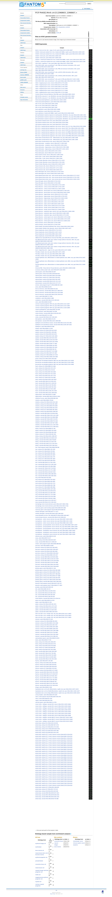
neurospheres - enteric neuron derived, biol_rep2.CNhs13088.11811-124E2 (53, 521)
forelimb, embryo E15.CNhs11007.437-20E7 (46, 353)
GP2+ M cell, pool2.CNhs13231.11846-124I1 (46, 105)
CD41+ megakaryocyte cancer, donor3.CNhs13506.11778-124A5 (51, 86)
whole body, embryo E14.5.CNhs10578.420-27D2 (47, 728)
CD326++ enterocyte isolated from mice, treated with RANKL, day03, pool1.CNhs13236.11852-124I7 (60, 59)
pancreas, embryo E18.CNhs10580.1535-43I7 (46, 555)
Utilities (22, 92)
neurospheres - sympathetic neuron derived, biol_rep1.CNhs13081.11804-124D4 (55, 530)
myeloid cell (38, 881)
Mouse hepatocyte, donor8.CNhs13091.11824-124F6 (48, 235)
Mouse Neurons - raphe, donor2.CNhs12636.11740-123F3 (49, 201)
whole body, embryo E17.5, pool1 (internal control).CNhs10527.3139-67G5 (53, 740)
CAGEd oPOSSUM (24, 82)
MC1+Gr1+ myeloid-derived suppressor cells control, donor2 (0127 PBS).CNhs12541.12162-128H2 (59, 133)
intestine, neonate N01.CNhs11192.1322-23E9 (46, 415)
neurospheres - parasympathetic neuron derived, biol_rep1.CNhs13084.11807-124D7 (56, 524)
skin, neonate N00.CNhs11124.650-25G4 (45, 590)
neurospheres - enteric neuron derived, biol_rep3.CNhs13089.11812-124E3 (53, 523)
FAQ (56, 890)
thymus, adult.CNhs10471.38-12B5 (44, 660)
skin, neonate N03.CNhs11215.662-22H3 (45, 592)
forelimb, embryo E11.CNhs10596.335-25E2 (46, 345)
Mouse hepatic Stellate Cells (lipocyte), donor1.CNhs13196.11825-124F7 (53, 228)
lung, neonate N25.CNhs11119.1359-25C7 (45, 500)
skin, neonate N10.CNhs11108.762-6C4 (45, 596)
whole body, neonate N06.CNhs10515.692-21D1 (47, 796)
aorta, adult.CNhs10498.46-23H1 (43, 286)
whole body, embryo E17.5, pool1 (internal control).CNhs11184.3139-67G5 (53, 777)
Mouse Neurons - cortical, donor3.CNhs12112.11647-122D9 (50, 188)
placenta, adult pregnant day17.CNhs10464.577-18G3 (48, 585)
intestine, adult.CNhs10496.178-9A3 (44, 400)
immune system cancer (79, 843)
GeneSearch (62, 3)
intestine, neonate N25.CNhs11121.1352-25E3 (46, 424)
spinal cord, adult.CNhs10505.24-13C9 (44, 600)
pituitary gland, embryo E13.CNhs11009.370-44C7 (47, 572)
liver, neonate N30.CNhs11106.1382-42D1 (45, 475)
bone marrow (57, 846)
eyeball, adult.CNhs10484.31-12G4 (44, 328)
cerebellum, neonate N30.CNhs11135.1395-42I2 (47, 300)
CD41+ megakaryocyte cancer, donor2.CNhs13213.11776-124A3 (51, 84)
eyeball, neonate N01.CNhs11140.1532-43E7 (46, 339)
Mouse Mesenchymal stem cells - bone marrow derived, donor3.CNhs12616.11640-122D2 (57, 179)
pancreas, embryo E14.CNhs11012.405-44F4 (46, 547)
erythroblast (38, 847)
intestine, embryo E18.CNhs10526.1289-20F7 (46, 411)
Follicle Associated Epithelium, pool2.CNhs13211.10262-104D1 (50, 99)
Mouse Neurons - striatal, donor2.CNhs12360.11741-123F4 (49, 207)
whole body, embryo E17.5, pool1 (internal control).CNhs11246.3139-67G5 (53, 783)
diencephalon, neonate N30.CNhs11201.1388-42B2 (48, 320)
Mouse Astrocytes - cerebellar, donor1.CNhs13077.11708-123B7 (51, 143)
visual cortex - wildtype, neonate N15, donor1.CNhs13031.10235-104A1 (53, 704)
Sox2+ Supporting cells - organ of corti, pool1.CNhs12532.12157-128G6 (53, 250)
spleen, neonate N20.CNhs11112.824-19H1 (46, 609)
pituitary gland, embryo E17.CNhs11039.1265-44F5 (48, 579)
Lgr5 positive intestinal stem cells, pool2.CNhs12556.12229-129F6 (51, 122)
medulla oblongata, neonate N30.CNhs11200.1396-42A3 (49, 513)
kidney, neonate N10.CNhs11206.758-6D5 (45, 439)
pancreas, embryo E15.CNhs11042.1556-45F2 (46, 549)
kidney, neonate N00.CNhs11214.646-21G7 (46, 438)
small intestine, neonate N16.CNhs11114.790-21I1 (47, 598)
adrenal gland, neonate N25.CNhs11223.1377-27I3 (48, 283)
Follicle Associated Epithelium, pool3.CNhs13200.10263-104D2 (50, 101)
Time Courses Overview (25, 35)
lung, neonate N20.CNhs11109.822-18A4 (45, 498)
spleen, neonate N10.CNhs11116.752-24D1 (46, 608)
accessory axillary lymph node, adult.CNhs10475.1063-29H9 (50, 269)
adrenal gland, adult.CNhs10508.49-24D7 (45, 271)
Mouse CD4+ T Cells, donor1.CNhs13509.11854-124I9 (48, 156)
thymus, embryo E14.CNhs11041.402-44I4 (45, 662)
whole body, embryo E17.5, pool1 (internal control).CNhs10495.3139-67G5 (53, 736)
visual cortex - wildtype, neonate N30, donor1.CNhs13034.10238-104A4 (53, 711)
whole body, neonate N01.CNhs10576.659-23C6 (47, 794)
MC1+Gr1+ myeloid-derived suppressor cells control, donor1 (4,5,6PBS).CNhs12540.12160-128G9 (59, 132)
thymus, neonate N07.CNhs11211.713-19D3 (46, 677)
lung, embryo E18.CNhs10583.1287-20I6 (45, 489)
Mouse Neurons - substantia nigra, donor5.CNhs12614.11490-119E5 (52, 213)
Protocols (22, 89)
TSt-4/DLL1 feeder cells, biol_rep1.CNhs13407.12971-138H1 (50, 252)
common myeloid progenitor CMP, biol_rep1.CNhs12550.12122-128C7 (52, 303)
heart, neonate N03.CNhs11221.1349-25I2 (45, 383)
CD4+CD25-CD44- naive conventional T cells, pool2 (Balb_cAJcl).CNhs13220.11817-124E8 (57, 81)
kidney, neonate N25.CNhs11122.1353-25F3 (46, 443)
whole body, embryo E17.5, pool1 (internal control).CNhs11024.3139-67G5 (53, 762)
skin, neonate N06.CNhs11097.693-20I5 (45, 594)
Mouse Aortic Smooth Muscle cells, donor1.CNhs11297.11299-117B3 (52, 141)
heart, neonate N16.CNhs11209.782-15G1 (45, 387)
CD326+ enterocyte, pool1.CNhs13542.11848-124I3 (48, 55)
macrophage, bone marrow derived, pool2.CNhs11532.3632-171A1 (51, 505)
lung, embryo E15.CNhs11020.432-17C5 (45, 483)
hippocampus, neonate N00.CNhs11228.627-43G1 (47, 396)
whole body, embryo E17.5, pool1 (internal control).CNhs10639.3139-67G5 (53, 747)
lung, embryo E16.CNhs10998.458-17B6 (45, 485)
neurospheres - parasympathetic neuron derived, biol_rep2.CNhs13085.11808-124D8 (56, 526)
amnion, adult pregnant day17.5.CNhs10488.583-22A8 (48, 285)
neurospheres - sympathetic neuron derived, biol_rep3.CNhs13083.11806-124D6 (55, 534)
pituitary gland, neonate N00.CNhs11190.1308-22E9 (48, 581)
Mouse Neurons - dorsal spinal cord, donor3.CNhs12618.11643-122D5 (52, 192)
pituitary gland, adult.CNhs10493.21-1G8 (45, 568)
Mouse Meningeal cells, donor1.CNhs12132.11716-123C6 (49, 171)
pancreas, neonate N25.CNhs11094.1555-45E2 (47, 564)
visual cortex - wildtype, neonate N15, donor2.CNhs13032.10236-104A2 (53, 706)
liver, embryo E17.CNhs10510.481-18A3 (45, 458)
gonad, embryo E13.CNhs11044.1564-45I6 (45, 358)
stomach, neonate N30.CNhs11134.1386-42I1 (46, 636)
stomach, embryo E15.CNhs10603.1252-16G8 (46, 623)
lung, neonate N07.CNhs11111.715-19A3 (45, 494)
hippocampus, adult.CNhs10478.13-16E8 (45, 394)
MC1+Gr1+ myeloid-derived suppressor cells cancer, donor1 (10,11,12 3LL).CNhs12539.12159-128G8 (60, 126)
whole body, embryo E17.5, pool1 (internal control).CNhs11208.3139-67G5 (53, 779)
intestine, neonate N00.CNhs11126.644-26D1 (46, 413)
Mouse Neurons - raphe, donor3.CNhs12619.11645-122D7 (49, 203)
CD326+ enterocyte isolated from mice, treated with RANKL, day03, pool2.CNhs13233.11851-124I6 (59, 53)
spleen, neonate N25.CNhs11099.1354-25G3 (46, 611)
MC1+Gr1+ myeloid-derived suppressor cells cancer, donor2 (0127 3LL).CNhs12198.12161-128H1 (59, 128)
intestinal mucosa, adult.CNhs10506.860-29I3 (46, 398)
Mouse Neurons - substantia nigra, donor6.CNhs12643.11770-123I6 (52, 215)
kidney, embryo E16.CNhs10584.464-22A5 (45, 432)
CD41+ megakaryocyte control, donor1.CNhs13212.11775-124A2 (51, 88)
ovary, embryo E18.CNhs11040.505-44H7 (45, 539)
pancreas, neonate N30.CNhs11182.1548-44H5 (47, 566)
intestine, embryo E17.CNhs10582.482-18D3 (46, 409)
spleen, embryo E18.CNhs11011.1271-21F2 (46, 606)
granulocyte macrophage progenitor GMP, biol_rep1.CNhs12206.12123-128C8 (54, 360)
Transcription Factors (25, 30)
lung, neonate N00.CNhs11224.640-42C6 (45, 490)
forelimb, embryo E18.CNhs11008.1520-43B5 (46, 356)
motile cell (38, 874)
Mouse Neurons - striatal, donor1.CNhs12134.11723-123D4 (50, 205)
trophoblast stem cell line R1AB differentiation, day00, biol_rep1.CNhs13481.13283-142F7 (57, 691)
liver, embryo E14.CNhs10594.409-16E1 (45, 453)
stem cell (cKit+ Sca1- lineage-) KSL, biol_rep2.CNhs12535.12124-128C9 (53, 615)
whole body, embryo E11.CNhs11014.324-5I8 (46, 723)
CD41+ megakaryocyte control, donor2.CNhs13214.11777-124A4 (51, 90)
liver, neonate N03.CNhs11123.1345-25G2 (45, 464)
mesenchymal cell (39, 867)
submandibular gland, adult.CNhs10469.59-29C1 (47, 638)
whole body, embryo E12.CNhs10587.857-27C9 (47, 725)
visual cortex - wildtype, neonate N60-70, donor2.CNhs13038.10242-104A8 (53, 719)
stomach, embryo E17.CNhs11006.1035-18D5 (46, 626)
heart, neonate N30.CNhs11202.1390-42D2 (46, 392)
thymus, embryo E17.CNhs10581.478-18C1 (46, 668)
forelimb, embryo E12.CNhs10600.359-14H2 (46, 347)
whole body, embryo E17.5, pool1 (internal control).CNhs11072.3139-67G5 (53, 768)
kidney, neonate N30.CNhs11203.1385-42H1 (46, 445)
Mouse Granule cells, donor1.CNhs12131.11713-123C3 (48, 166)
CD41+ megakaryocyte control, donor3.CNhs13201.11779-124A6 (51, 92)
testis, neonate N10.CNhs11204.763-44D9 (45, 655)
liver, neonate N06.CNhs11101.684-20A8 (45, 466)
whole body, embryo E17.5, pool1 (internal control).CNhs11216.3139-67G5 (53, 781)
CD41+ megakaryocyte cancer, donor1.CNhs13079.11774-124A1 (51, 83)
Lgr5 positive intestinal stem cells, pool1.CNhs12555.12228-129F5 (51, 120)
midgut (56, 844)
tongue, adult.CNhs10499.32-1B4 (43, 687)
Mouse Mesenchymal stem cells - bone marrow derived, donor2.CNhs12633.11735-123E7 (57, 177)
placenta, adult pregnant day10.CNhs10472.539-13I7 (48, 583)
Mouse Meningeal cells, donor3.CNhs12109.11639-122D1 (49, 173)
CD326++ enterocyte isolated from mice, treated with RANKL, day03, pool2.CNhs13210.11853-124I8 (60, 61)
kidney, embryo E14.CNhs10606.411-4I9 (45, 428)
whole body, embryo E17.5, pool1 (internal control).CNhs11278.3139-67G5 (53, 785)
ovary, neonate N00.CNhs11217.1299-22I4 (45, 541)
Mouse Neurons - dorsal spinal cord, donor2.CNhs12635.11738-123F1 (52, 190)
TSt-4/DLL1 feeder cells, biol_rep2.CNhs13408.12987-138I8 (50, 253)
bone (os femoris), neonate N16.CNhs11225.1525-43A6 (49, 292)
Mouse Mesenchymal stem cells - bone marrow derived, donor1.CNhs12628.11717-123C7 (57, 175)
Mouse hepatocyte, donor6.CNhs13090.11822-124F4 (48, 234)
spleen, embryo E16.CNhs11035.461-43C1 (45, 604)
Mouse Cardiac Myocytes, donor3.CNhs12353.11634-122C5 (50, 164)
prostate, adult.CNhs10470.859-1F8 (44, 587)
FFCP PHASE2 (87, 8)
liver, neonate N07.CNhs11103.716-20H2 (45, 468)
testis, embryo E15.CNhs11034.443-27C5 (45, 643)
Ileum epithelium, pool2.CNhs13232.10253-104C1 (47, 111)
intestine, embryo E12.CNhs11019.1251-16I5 (46, 402)
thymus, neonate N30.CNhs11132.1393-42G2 (46, 685)
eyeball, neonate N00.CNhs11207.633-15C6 (46, 337)
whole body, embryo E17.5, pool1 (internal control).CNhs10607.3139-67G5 (53, 743)
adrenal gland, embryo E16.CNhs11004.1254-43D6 (48, 275)
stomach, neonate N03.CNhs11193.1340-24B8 (46, 630)
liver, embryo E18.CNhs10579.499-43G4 (45, 460)
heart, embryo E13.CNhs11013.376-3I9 (45, 370)
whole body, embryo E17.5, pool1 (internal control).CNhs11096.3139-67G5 (53, 772)
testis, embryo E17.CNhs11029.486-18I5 (45, 647)
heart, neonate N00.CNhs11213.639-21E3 (45, 381)
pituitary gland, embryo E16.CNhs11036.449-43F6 (47, 577)
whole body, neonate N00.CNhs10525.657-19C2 (47, 793)
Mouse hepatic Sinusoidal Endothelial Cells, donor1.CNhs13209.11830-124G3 (54, 226)
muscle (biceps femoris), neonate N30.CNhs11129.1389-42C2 (50, 517)
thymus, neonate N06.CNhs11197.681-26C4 (46, 675)
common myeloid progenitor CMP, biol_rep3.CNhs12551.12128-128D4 (52, 307)
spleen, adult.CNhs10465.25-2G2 (43, 602)
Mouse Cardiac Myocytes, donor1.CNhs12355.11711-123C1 (50, 160)
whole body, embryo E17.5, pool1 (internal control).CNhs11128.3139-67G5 (53, 776)
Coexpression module (25, 20)
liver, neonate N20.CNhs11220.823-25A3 (45, 472)
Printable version (24, 97)
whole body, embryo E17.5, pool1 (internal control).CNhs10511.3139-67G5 (53, 738)
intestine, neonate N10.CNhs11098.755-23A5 (46, 421)
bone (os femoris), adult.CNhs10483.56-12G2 (46, 288)
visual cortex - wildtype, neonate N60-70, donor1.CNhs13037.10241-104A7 (53, 717)
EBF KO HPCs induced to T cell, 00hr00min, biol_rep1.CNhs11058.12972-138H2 (54, 96)
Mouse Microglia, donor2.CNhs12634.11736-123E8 (47, 183)
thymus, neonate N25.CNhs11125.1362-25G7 (46, 683)
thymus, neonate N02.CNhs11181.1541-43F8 (46, 672)
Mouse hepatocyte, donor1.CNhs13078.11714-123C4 (48, 230)
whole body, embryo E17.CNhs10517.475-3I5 (46, 789)
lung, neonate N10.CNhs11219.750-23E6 (45, 496)
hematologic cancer (78, 841)
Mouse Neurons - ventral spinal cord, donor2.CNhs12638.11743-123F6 (52, 218)
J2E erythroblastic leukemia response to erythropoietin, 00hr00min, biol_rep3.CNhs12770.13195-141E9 (60, 118)
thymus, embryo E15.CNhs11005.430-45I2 (45, 664)
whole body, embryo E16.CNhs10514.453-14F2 (47, 732)
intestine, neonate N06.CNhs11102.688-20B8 (46, 417)
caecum (56, 843)
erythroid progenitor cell (41, 857)
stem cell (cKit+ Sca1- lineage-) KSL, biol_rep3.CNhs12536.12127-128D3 (53, 617)
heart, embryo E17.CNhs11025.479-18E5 (45, 377)
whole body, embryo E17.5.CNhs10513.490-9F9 (47, 787)
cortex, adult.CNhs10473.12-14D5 (43, 315)
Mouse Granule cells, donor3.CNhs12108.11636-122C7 (48, 169)
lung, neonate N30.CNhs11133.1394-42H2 (45, 502)
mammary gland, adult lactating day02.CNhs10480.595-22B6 (50, 507)
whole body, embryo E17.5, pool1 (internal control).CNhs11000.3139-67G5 (53, 760)
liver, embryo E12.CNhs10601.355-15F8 (45, 449)
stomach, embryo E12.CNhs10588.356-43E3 (46, 621)
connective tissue (58, 841)
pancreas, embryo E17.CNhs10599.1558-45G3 (46, 553)
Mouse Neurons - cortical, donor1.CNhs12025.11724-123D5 (50, 184)
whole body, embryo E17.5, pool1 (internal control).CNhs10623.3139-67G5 (53, 745)
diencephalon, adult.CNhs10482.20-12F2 (45, 319)
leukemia (75, 844)
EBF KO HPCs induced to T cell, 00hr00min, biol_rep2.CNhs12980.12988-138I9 (54, 98)
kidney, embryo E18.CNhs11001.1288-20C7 (46, 436)
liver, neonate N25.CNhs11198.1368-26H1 (45, 473)
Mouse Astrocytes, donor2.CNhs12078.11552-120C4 (48, 150)
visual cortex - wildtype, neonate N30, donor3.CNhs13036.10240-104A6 (53, 715)
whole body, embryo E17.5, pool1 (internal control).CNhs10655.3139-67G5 (53, 749)
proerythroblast (39, 860)
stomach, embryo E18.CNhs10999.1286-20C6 (46, 628)
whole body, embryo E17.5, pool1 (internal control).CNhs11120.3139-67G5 (53, 774)
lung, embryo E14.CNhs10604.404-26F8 (45, 481)
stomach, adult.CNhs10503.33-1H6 (44, 619)
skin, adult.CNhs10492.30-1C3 (42, 589)
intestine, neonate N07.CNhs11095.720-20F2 (46, 419)
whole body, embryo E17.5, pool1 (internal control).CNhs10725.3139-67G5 (53, 751)
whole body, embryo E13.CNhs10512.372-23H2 (47, 726)
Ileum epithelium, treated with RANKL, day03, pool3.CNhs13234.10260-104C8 (54, 113)
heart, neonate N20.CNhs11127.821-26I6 (45, 388)
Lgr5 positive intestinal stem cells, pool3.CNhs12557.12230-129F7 (51, 124)
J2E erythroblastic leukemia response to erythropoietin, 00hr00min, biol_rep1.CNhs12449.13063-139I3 (60, 115)
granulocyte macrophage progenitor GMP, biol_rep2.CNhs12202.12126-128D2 (54, 362)
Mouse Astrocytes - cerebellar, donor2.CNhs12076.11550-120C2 (51, 145)
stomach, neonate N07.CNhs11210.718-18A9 (46, 632)
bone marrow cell (39, 850)
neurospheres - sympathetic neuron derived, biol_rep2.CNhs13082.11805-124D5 (55, 532)
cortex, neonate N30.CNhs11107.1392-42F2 (46, 317)
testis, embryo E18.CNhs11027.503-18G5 (45, 649)
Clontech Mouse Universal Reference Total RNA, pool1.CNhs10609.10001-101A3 (55, 94)
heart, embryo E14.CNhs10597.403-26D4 (45, 371)
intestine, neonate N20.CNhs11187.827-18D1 (46, 422)
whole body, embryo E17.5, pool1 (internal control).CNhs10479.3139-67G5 (53, 734)
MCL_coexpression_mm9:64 (63, 27)
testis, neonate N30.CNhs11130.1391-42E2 (46, 658)
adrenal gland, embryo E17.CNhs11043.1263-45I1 (47, 277)
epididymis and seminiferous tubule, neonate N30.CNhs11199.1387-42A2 (53, 324)
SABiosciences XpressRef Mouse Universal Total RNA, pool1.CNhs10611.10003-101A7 (56, 237)
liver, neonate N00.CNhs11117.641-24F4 (45, 462)
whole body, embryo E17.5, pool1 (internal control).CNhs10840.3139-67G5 (53, 755)
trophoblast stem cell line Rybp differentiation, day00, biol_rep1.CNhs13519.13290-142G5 (57, 692)
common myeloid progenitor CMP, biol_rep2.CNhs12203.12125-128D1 (52, 305)
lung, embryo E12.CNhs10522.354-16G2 (45, 479)
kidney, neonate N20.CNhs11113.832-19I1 (45, 441)
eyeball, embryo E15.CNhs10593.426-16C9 (46, 334)
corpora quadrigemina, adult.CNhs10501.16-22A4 (47, 309)
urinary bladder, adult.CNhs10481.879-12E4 (46, 694)
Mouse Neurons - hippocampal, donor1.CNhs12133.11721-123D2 (51, 194)
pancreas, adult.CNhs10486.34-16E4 (44, 545)
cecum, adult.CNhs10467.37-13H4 (43, 296)
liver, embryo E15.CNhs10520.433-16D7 (45, 455)
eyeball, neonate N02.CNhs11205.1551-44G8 (46, 341)
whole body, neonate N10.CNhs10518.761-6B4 (46, 798)
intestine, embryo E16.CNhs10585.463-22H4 (46, 407)
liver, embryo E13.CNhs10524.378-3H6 (45, 451)
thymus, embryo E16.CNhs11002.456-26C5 (46, 666)
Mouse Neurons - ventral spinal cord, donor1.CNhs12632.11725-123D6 (52, 217)
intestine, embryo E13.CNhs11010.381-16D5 (46, 404)
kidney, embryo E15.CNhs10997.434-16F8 (45, 430)
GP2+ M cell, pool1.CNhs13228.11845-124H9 (46, 103)
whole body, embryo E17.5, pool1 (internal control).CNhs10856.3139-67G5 (53, 757)
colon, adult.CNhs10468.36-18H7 (43, 302)
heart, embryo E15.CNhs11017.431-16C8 (45, 373)
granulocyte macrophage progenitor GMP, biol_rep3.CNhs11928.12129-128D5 (54, 364)
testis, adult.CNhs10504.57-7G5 (43, 640)
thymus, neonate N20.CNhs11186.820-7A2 (46, 681)
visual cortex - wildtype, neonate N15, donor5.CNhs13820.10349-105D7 (53, 709)
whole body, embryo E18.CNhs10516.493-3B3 (46, 791)
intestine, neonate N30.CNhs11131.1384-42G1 (46, 426)
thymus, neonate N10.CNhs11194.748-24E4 (46, 679)
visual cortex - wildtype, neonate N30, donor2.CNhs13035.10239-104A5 (53, 713)
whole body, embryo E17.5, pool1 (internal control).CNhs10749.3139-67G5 (53, 753)
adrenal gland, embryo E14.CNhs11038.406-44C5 (47, 273)
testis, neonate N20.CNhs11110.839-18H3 (45, 657)
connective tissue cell (40, 864)
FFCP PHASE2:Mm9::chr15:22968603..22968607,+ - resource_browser (31, 4)
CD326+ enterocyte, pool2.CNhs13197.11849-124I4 (48, 57)
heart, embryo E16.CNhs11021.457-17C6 (45, 375)
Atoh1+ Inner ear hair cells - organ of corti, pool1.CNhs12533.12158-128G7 (54, 50)
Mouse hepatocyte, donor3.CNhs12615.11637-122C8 (48, 232)
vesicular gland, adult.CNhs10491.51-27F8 (45, 702)
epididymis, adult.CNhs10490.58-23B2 (44, 326)
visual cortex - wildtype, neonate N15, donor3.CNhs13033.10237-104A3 (53, 708)
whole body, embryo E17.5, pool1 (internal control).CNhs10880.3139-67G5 (53, 759)
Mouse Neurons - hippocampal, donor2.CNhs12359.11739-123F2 (51, 196)
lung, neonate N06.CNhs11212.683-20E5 (45, 492)
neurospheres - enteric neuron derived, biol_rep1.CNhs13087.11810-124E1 (53, 519)
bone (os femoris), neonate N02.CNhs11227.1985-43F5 (49, 290)
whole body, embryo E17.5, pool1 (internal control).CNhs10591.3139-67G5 (53, 742)
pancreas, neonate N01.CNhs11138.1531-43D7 (47, 558)
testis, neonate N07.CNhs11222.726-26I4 (45, 653)
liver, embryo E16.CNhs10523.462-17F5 (45, 456)
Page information (24, 99)
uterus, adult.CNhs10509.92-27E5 (43, 698)
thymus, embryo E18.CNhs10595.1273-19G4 (46, 670)
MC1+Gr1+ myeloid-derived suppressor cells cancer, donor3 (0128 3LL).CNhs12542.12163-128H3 (59, 130)
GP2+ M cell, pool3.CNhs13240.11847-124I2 (46, 107)
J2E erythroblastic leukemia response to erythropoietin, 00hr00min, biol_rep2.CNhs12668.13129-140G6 (60, 116)
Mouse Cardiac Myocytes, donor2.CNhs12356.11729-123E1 (50, 162)
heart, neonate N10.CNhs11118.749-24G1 (45, 385)
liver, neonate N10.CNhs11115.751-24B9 (45, 470)
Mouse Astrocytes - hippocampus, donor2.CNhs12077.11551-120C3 (52, 149)
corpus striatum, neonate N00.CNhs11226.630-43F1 (48, 313)
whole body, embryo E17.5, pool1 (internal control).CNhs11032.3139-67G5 (53, 764)
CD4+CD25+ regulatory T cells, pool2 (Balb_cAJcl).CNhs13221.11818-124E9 (54, 63)
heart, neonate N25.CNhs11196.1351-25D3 (46, 390)
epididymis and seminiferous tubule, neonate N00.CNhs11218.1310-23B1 (53, 322)
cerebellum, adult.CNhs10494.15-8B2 (44, 298)
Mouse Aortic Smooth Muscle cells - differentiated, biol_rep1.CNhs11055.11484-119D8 (56, 137)
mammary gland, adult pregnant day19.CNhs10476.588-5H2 (50, 509)
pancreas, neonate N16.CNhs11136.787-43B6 (46, 562)
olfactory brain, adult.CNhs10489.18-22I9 (45, 536)
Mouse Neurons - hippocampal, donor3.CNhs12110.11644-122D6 (51, 198)
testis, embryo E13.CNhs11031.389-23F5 (45, 642)
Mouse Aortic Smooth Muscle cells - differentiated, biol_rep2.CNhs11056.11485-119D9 (56, 139)
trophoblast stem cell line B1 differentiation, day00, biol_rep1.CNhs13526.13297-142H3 (57, 689)
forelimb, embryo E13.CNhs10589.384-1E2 (45, 349)
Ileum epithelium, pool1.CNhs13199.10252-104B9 (47, 109)
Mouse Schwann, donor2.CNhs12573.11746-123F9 (47, 224)
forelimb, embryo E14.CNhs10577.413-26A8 (46, 351)
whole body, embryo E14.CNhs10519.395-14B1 (47, 730)
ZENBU (58, 32)
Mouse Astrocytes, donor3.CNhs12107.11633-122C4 (48, 152)
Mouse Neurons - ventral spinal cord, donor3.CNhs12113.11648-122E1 (52, 220)
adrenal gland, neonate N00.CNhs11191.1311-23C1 (48, 281)
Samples (22, 15)
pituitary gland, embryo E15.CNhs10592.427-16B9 (47, 575)
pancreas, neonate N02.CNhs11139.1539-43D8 (47, 560)
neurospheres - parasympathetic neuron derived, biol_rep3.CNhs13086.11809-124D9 (56, 528)
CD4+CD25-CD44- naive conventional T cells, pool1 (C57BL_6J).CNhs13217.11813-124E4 (57, 79)
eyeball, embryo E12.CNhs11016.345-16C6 (46, 330)
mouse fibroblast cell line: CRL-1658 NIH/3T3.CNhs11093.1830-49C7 (52, 515)
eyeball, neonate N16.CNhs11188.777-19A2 (46, 343)
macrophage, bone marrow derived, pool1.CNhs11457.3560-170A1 (51, 504)
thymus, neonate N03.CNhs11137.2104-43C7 (46, 674)
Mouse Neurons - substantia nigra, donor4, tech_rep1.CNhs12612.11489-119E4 (55, 211)
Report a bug (52, 893)
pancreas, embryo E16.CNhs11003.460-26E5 (46, 551)
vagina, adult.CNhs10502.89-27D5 (43, 700)
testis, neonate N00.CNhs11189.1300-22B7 (46, 651)
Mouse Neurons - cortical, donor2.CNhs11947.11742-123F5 (50, 186)
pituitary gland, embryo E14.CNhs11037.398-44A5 (47, 573)
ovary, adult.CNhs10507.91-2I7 (43, 538)
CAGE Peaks (23, 42)
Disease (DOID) (23, 72)
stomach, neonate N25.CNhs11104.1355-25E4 (46, 634)
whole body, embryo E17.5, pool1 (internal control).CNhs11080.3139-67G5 (53, 770)
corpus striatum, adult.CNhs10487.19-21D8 (46, 311)
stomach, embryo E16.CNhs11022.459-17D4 (46, 624)
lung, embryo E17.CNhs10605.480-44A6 (45, 487)
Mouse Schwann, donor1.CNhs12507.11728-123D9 (48, 222)
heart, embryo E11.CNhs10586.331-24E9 (45, 366)
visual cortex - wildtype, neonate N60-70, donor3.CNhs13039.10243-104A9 (53, 721)
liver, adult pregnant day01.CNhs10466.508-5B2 (47, 447)
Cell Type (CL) (23, 69)
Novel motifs (23, 77)
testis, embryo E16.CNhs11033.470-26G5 (45, 645)
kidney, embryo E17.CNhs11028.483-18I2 (45, 434)
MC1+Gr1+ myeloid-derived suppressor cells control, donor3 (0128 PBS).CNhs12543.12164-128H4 (59, 135)
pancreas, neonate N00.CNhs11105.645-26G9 (46, 557)
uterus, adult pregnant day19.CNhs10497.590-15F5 (48, 696)
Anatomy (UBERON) (24, 74)
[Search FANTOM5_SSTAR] (75, 3)
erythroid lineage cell (40, 843)
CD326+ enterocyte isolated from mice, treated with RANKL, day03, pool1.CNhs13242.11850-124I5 (59, 52)
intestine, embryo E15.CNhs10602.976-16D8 (46, 405)
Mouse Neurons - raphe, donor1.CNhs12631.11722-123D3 (49, 200)
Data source (23, 87)
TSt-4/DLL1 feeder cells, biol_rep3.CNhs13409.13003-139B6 (50, 255)
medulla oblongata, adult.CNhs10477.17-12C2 (46, 511)
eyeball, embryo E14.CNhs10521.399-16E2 (46, 332)
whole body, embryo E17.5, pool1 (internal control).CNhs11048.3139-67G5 (53, 766)
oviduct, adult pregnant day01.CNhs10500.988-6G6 (48, 543)
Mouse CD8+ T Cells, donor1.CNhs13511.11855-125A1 (48, 158)
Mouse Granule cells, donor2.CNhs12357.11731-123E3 (48, 167)
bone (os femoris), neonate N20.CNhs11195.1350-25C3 (49, 294)
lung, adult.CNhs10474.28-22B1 (43, 477)
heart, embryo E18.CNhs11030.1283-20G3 (45, 379)
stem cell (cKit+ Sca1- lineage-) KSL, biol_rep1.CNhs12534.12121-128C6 (53, 613)
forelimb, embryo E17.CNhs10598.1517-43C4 (46, 354)
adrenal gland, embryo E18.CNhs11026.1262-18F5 (47, 279)
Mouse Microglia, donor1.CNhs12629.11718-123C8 (47, 181)
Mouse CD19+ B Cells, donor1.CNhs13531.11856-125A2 (49, 154)
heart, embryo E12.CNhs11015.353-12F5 (45, 368)
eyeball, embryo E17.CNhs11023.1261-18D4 (46, 336)
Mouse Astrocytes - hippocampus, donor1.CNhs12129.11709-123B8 (52, 147)
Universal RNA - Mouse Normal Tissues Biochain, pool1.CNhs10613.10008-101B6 (55, 268)
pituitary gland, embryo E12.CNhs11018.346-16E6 (47, 570)
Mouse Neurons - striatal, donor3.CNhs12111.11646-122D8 (50, 209)
